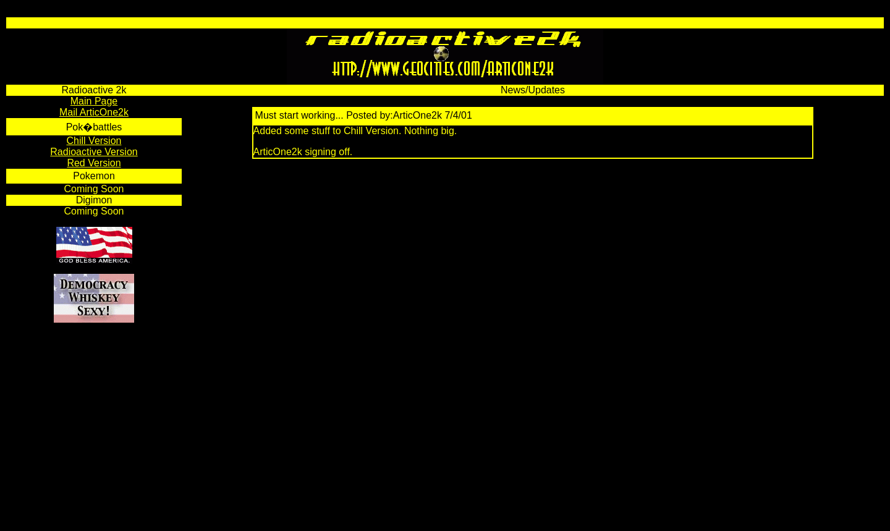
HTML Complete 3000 (84, 520)
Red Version (94, 163)
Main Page (94, 101)
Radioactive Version (93, 152)
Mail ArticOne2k (94, 112)
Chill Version (94, 140)
